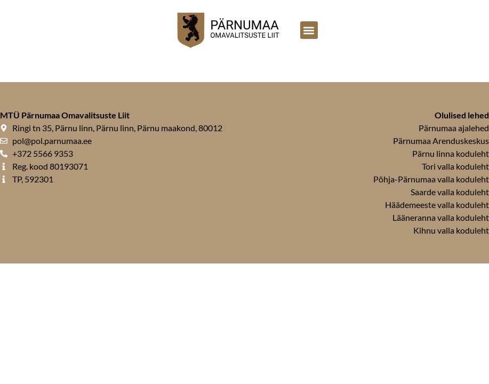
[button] (309, 30)
